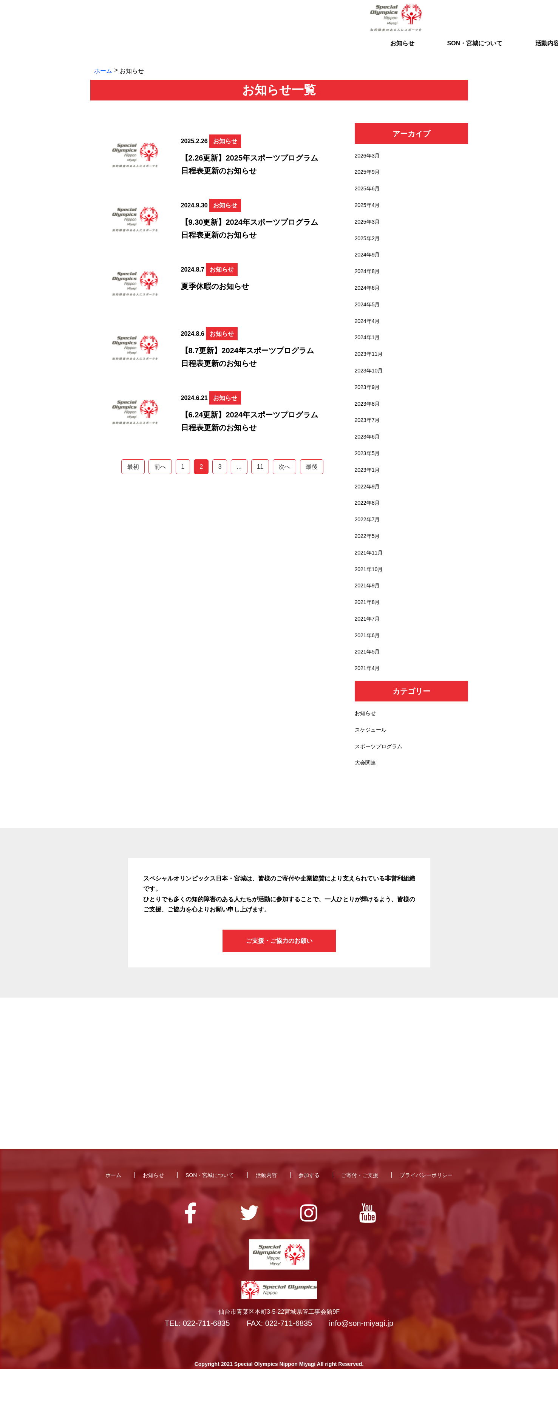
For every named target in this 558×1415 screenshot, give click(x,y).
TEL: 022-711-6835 (197, 1369)
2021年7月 (369, 655)
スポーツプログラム (382, 791)
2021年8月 (369, 638)
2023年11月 (371, 370)
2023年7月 (369, 442)
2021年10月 (371, 602)
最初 (133, 466)
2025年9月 (369, 174)
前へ (160, 466)
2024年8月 (369, 281)
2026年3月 (369, 156)
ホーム (103, 71)
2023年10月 (371, 388)
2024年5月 (369, 317)
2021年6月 (369, 673)
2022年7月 (369, 548)
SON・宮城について (206, 51)
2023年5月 (369, 477)
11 (260, 466)
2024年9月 (369, 263)
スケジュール (373, 773)
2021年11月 (371, 584)
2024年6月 (369, 299)
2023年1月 (369, 495)
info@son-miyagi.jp (361, 1369)
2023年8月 (369, 423)
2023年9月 (369, 406)
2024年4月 (369, 334)
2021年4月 (369, 709)
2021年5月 (369, 691)
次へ (284, 466)
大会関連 (367, 808)
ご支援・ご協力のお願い (279, 987)
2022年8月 (369, 531)
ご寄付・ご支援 (424, 51)
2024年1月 (369, 352)
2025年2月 (369, 246)
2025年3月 (369, 227)
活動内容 (279, 51)
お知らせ (134, 51)
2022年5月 (369, 566)
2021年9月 (369, 619)
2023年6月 (369, 459)
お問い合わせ (422, 18)
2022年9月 (369, 513)
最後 (312, 466)
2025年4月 (369, 210)
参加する (352, 51)
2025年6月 (369, 192)
